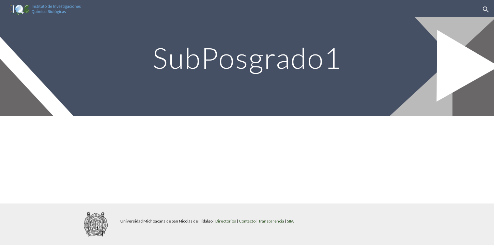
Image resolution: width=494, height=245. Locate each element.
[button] (486, 9)
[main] (247, 57)
